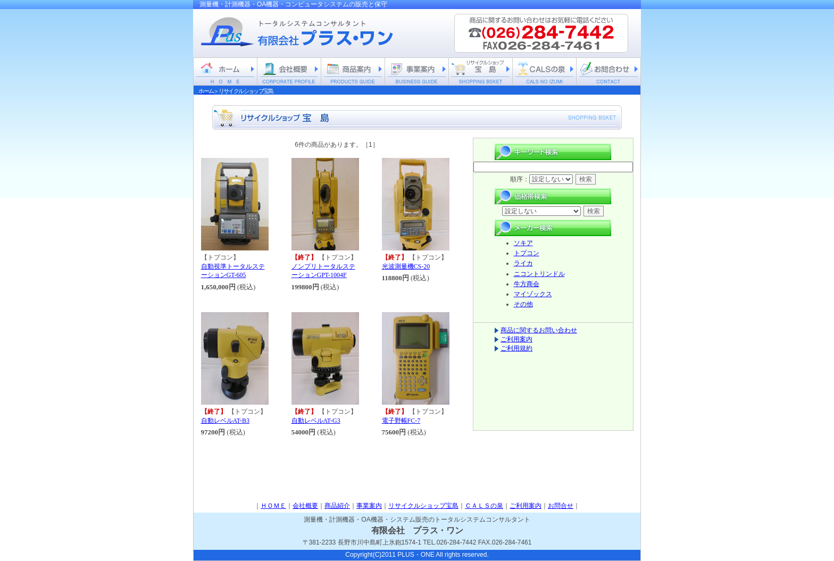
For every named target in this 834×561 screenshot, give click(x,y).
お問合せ (560, 505)
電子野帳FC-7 (401, 420)
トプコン (526, 253)
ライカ (523, 263)
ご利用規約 (516, 348)
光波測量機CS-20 (406, 266)
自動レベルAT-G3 (315, 420)
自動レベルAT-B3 (225, 420)
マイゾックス (533, 294)
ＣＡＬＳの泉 (484, 505)
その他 (523, 304)
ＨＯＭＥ (273, 505)
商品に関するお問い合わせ (539, 330)
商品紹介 (337, 505)
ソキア (523, 243)
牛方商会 (526, 284)
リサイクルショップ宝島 (423, 505)
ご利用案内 (516, 339)
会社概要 (305, 505)
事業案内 (369, 505)
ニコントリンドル (539, 274)
